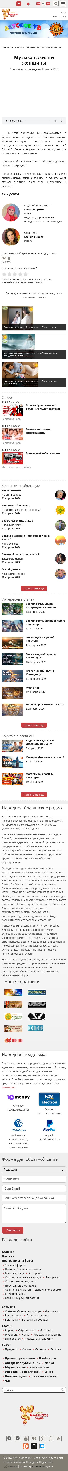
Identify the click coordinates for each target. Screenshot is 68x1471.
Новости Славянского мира (23, 1269)
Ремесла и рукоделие (47, 1334)
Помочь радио (16, 1376)
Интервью (35, 1273)
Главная (8, 1251)
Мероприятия (15, 1367)
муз (48, 4)
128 (38, 4)
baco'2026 (11, 1466)
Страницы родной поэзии (22, 1297)
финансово (8, 1087)
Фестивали (52, 1311)
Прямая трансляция (20, 1358)
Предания (11, 1349)
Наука (25, 1334)
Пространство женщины (25, 69)
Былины (56, 1349)
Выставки (11, 1319)
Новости (8, 1256)
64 (43, 4)
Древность (47, 1330)
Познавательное (37, 1315)
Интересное (13, 1338)
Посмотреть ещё (34, 588)
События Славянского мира (23, 1311)
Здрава (9, 1330)
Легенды (41, 1349)
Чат (55, 16)
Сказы (6, 1345)
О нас (49, 1371)
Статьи (7, 1326)
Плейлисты (47, 1358)
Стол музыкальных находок (23, 1277)
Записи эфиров (15, 1265)
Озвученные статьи (18, 1289)
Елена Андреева (34, 209)
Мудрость (11, 1334)
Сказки (26, 1349)
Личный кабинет (44, 1376)
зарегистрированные (40, 279)
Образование (27, 1330)
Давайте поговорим (48, 1289)
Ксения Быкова (33, 236)
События (8, 1306)
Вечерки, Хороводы (35, 1319)
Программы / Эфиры (17, 1260)
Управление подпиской (23, 1371)
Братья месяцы (15, 1273)
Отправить (13, 1230)
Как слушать (39, 1367)
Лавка (49, 1362)
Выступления (14, 1315)
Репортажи (53, 1277)
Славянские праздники (20, 1281)
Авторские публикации (23, 1362)
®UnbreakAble (39, 1466)
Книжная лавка (15, 1293)
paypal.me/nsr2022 (49, 1139)
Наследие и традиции (39, 1338)
